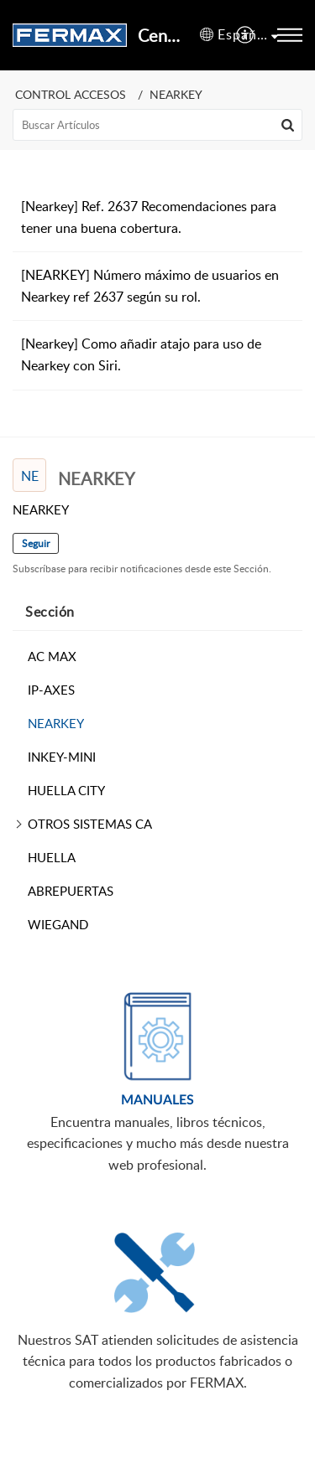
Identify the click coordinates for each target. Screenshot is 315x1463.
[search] (157, 125)
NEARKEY (56, 723)
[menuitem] (246, 35)
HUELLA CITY (66, 790)
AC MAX (52, 656)
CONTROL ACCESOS (70, 94)
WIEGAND (58, 924)
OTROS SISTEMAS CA (90, 823)
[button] (246, 35)
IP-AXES (51, 689)
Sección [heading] (50, 611)
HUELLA (52, 857)
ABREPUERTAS (70, 890)
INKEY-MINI (62, 756)
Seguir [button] (36, 543)
